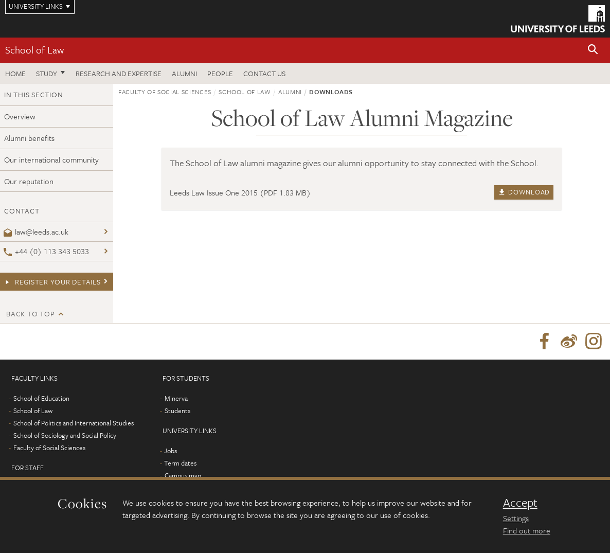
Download (524, 192)
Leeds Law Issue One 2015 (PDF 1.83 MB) (240, 192)
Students (177, 410)
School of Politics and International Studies (73, 423)
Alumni (184, 73)
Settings (516, 518)
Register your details (52, 281)
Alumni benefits (29, 138)
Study (46, 73)
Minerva (176, 398)
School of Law (34, 50)
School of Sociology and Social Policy (64, 435)
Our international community (51, 159)
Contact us (264, 73)
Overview (19, 116)
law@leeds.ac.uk (36, 231)
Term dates (180, 463)
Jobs (170, 450)
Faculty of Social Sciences (164, 91)
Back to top (30, 313)
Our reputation (28, 181)
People (220, 73)
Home (15, 73)
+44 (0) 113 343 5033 (46, 251)
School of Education (41, 398)
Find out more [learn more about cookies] (526, 530)
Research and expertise (119, 73)
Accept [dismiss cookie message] (520, 502)
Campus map (183, 475)
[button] (593, 50)
